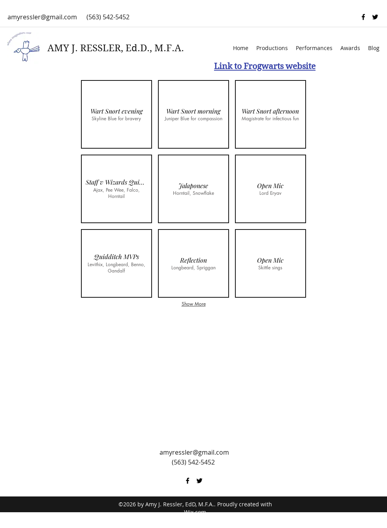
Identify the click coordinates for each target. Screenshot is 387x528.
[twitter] (375, 17)
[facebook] (363, 17)
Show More (194, 303)
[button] (116, 114)
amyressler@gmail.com (42, 17)
